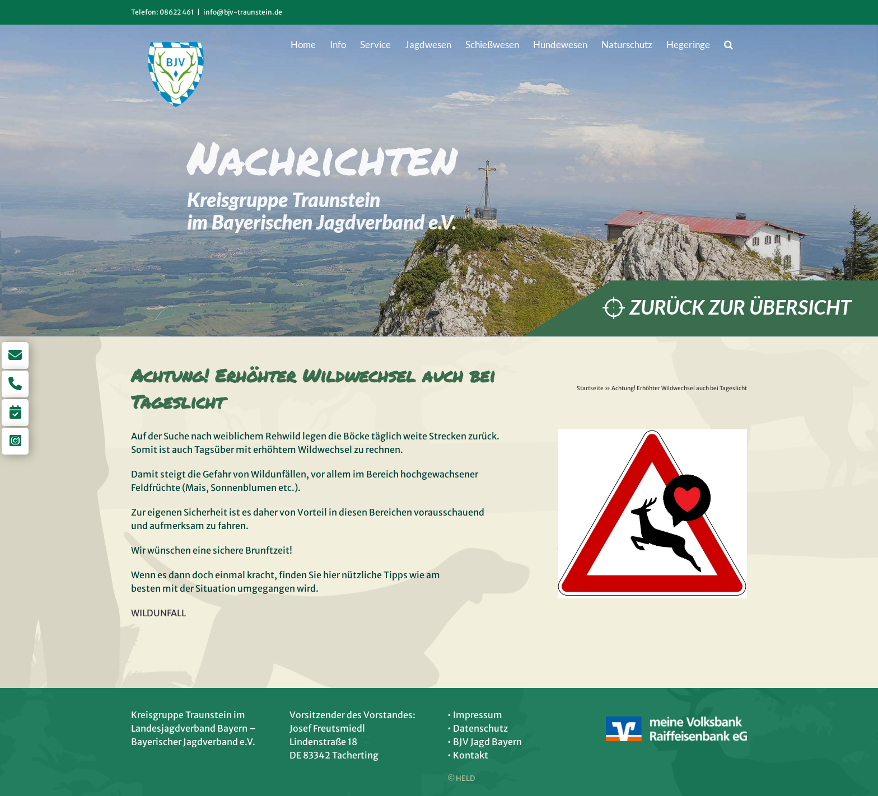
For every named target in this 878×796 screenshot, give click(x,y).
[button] (728, 44)
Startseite (590, 388)
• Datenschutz (477, 728)
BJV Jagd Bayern (487, 741)
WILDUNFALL (158, 613)
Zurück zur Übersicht (740, 307)
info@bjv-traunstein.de (242, 12)
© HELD (461, 778)
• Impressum (474, 714)
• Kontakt (467, 755)
